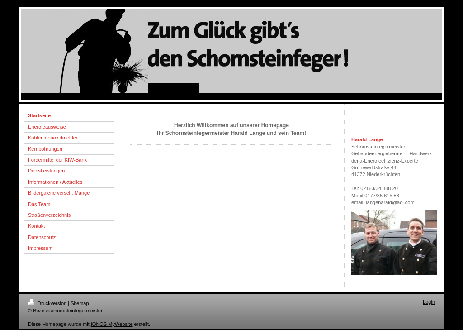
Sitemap (80, 303)
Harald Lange (367, 139)
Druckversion (48, 303)
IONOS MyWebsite (112, 324)
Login (429, 302)
